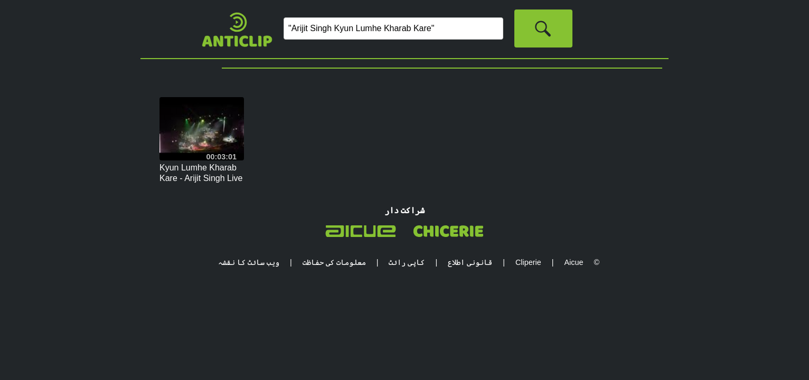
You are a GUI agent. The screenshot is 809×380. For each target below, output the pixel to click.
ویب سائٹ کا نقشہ (248, 262)
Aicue (573, 262)
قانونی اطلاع (470, 262)
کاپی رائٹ (407, 262)
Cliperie (528, 262)
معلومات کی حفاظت (334, 262)
